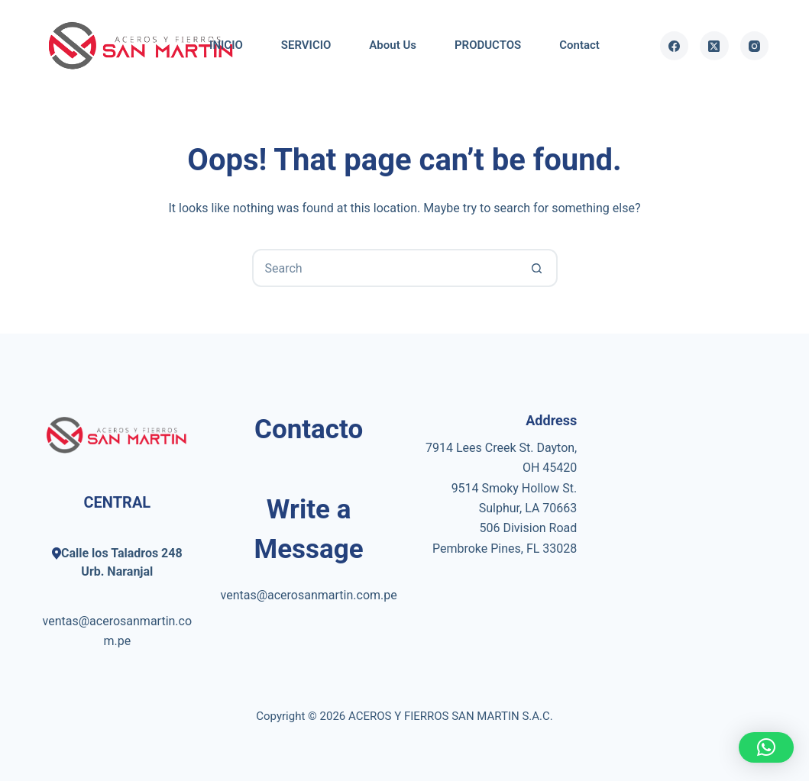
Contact (579, 45)
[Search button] (537, 268)
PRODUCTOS (488, 45)
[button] (766, 747)
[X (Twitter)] (714, 45)
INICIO (226, 45)
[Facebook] (674, 45)
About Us (392, 45)
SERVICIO (306, 45)
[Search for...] (386, 268)
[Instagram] (754, 45)
